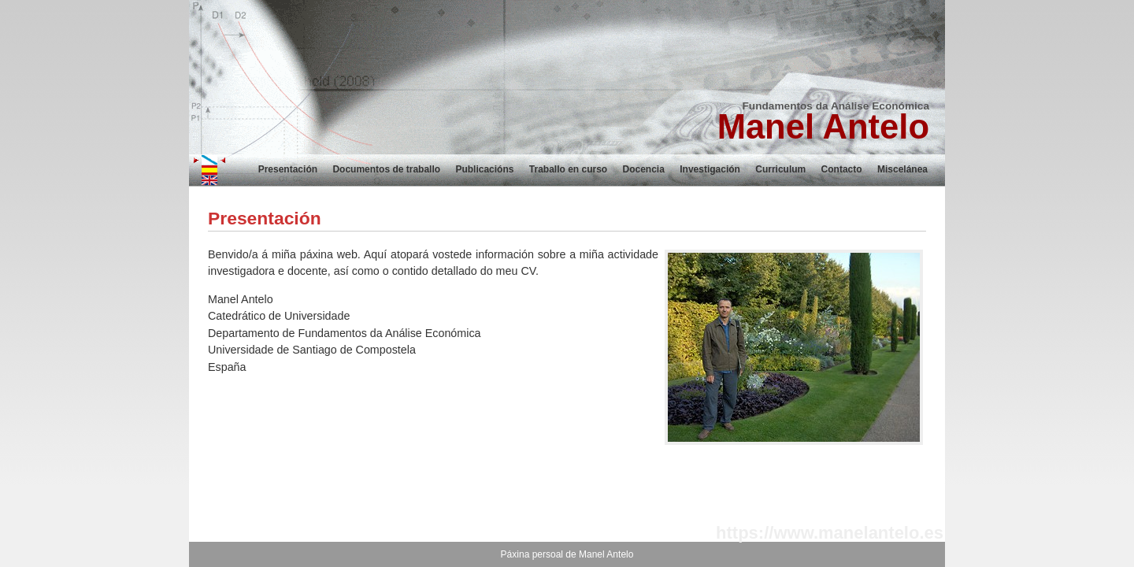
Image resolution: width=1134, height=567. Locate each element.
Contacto (841, 169)
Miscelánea (902, 169)
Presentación (287, 169)
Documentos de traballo (386, 169)
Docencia (644, 169)
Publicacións (484, 169)
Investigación (710, 169)
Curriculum (780, 169)
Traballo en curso (568, 169)
